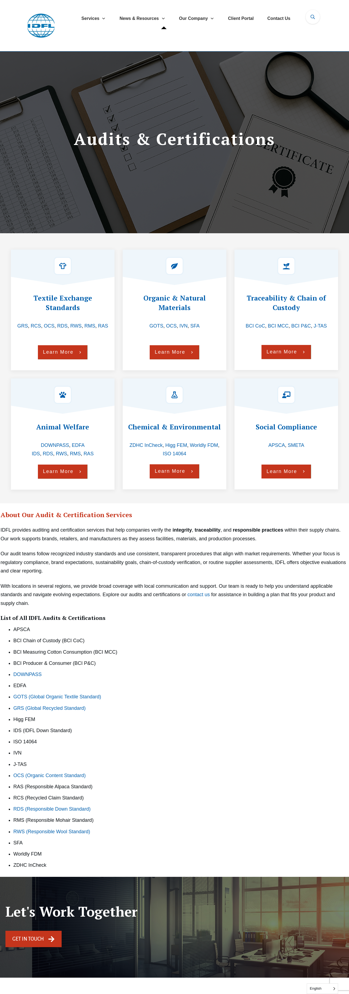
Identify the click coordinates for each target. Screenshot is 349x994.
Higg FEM (176, 445)
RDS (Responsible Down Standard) (52, 809)
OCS (49, 326)
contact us (198, 594)
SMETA (296, 445)
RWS (76, 326)
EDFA (78, 445)
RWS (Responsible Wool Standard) (51, 831)
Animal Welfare (62, 426)
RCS (36, 326)
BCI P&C (301, 326)
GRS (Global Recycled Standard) (49, 708)
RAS (103, 326)
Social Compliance (286, 426)
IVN (183, 326)
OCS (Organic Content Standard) (49, 775)
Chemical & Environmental (174, 426)
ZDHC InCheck (146, 445)
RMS (89, 326)
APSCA (276, 445)
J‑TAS (320, 326)
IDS (36, 453)
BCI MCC (278, 326)
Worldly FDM (204, 445)
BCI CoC (255, 326)
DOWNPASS (55, 445)
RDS (62, 326)
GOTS (156, 326)
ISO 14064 (174, 453)
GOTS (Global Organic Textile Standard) (57, 696)
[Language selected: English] (322, 988)
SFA (195, 326)
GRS (22, 326)
